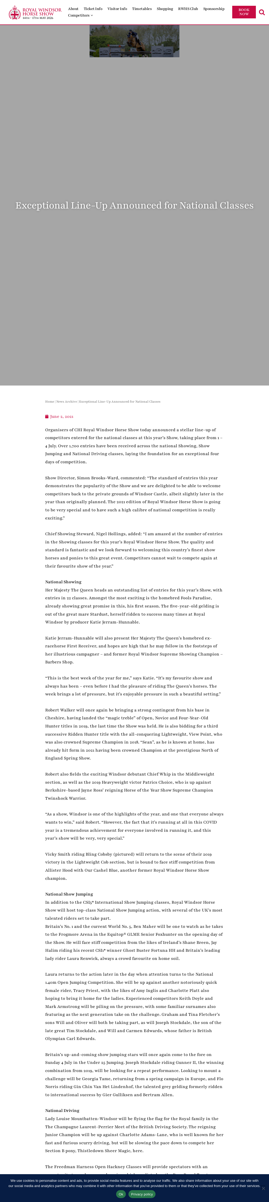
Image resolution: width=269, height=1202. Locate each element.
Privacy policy (142, 1194)
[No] (263, 1187)
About (73, 8)
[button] (92, 15)
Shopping (165, 8)
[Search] (262, 12)
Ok (121, 1194)
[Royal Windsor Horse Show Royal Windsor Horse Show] (35, 12)
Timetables (142, 8)
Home (49, 401)
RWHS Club (188, 8)
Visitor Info (117, 8)
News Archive (66, 401)
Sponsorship (214, 8)
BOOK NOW (244, 12)
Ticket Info (93, 8)
